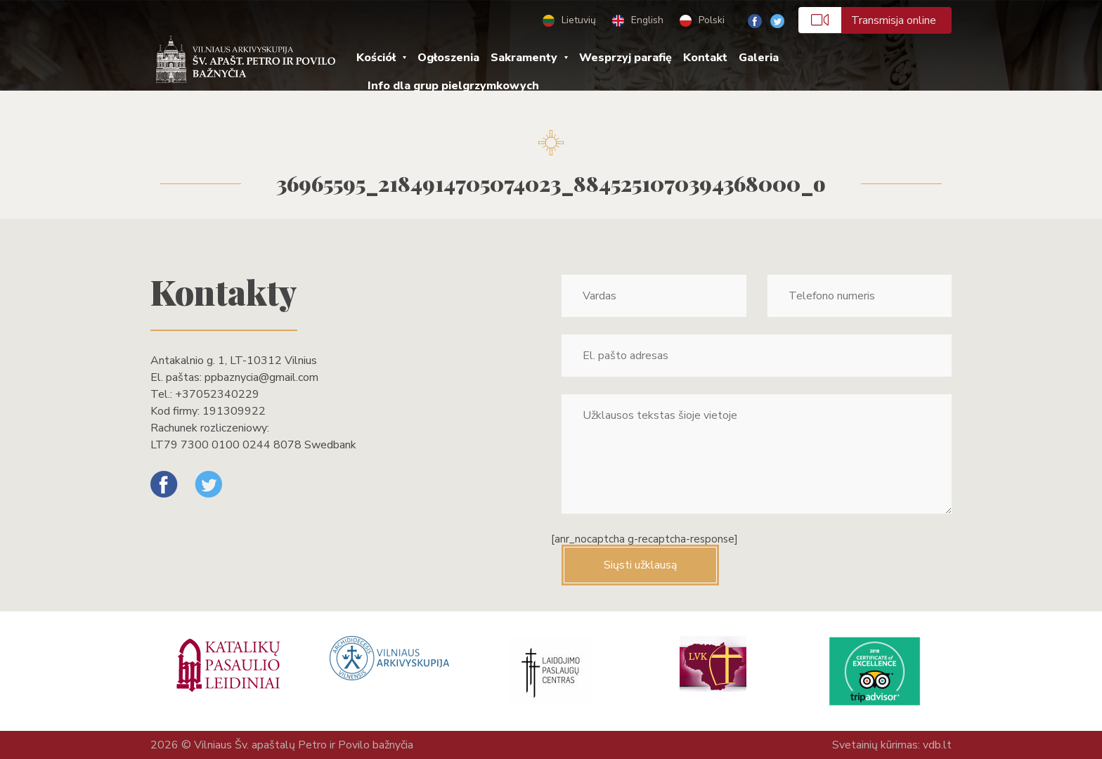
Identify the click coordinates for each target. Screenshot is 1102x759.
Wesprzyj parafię (625, 57)
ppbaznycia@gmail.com (261, 377)
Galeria (759, 57)
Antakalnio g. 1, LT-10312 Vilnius (233, 360)
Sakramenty (524, 57)
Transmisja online (867, 20)
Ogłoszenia (448, 57)
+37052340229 (217, 394)
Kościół (376, 57)
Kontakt (705, 57)
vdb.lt (937, 745)
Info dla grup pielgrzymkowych (453, 85)
